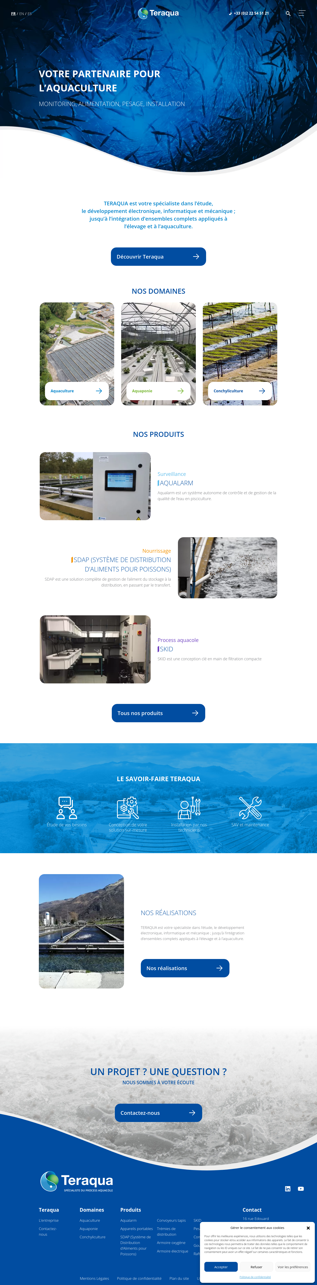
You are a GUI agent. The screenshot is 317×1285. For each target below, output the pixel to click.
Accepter (221, 1267)
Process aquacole (178, 639)
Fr (13, 13)
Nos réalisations (182, 968)
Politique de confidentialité (255, 1277)
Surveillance (172, 473)
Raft (197, 1253)
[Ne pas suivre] (95, 486)
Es (30, 13)
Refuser (256, 1267)
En (21, 13)
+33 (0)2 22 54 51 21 (249, 13)
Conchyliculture (237, 391)
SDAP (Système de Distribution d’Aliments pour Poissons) (121, 564)
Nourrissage (156, 550)
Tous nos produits (155, 713)
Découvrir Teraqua (156, 256)
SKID (165, 649)
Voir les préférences (293, 1267)
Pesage (200, 1228)
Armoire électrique (172, 1251)
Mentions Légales (94, 1278)
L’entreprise (49, 1220)
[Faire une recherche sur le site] (288, 13)
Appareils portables (136, 1228)
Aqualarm (175, 483)
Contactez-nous (156, 1112)
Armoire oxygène (171, 1242)
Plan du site (179, 1278)
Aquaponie (155, 391)
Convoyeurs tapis (171, 1220)
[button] (308, 1227)
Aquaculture (74, 391)
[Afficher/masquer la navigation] (302, 13)
